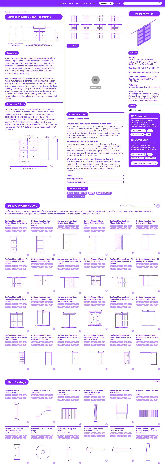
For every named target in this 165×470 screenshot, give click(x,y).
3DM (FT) (8, 230)
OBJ (20, 230)
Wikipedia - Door (135, 110)
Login (117, 3)
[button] (123, 206)
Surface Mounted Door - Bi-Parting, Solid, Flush (148, 260)
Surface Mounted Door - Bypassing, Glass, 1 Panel (41, 298)
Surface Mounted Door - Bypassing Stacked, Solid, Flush (147, 337)
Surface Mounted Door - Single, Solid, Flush (146, 222)
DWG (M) (15, 228)
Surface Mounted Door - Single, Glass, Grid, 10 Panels (41, 223)
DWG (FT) (8, 228)
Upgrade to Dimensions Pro (144, 163)
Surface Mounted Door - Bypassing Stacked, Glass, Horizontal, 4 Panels (42, 337)
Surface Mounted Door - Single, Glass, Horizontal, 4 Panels (16, 223)
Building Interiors (104, 193)
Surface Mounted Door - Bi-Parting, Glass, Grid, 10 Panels (16, 261)
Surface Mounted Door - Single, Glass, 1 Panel (67, 222)
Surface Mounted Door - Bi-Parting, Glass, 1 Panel (43, 260)
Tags (71, 3)
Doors (91, 193)
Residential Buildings (76, 197)
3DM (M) (15, 230)
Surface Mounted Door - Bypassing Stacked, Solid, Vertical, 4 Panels (95, 337)
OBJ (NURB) (151, 158)
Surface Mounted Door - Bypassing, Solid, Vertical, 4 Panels (121, 299)
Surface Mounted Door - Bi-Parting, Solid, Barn (95, 260)
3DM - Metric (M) (137, 158)
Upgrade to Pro (106, 3)
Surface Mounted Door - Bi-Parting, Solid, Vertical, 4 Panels (121, 261)
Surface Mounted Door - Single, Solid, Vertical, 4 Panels (94, 223)
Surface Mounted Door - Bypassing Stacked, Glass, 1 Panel (69, 337)
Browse (63, 3)
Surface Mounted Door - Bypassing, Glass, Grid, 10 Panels (15, 299)
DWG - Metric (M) (137, 134)
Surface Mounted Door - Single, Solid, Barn (120, 222)
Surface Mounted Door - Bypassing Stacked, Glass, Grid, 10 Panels (16, 337)
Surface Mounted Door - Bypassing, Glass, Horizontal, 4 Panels (67, 299)
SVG (150, 131)
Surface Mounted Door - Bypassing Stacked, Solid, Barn (121, 337)
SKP (149, 154)
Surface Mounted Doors (21, 12)
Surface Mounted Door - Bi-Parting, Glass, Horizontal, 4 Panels (69, 261)
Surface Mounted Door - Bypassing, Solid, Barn (94, 298)
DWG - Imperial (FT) (138, 131)
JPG (148, 134)
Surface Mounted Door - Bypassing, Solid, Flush (146, 298)
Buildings (8, 12)
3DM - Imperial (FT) (138, 154)
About (78, 3)
